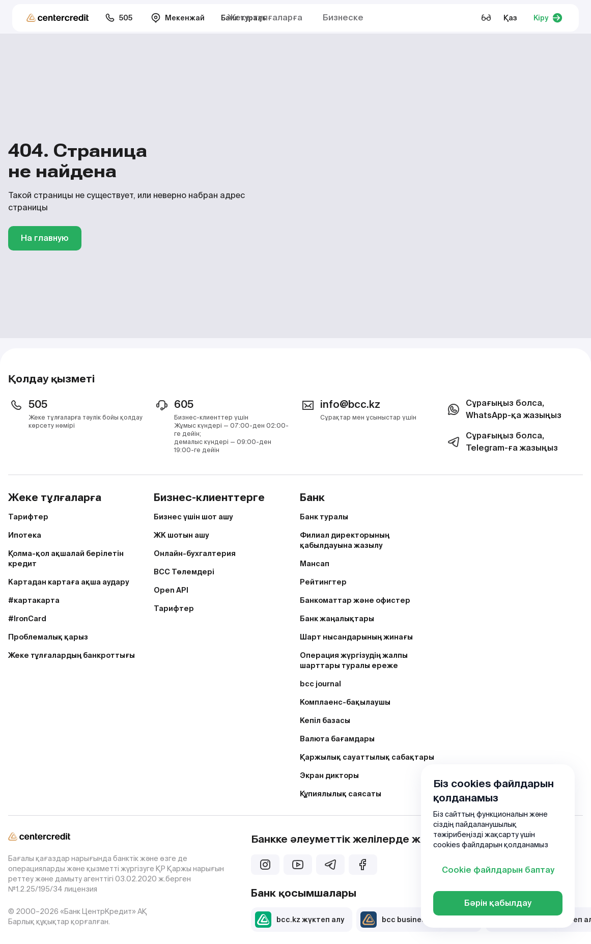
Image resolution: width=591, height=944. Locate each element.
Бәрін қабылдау (497, 903)
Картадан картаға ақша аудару (68, 582)
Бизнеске (343, 17)
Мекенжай (178, 18)
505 (118, 18)
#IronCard (27, 618)
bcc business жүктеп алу (416, 919)
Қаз (510, 17)
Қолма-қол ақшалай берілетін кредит (66, 558)
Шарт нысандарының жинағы (356, 637)
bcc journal (320, 683)
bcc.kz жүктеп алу (299, 919)
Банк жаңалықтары (337, 618)
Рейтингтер (323, 582)
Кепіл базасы (325, 720)
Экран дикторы (329, 775)
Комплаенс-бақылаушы (345, 702)
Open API (171, 590)
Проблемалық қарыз (48, 637)
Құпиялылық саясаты (340, 793)
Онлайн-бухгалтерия (195, 553)
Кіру (547, 18)
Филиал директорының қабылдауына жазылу (344, 540)
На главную (45, 238)
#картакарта (34, 600)
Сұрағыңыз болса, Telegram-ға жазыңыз (501, 441)
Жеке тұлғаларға (265, 17)
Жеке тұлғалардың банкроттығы (71, 655)
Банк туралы (324, 516)
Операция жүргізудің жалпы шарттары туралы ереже (354, 660)
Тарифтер (28, 516)
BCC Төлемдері (184, 571)
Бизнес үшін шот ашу (193, 516)
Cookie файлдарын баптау (498, 870)
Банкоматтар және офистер (355, 600)
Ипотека (24, 535)
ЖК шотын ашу (181, 535)
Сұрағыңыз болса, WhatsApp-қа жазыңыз (503, 409)
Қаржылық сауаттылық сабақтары (367, 757)
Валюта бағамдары (337, 738)
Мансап (314, 563)
